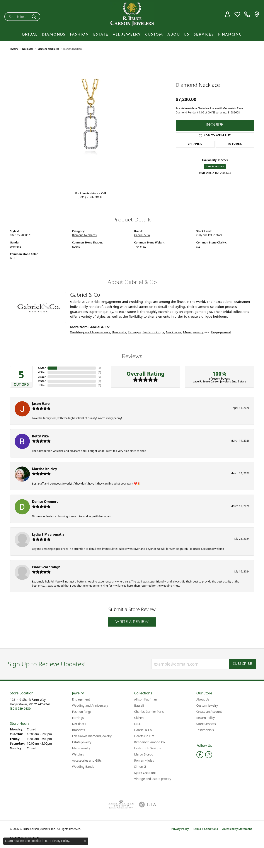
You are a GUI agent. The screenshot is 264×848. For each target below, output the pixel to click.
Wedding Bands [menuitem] (83, 766)
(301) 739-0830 (91, 197)
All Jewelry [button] (127, 34)
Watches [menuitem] (78, 754)
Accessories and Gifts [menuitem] (87, 760)
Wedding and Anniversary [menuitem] (90, 705)
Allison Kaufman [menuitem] (145, 699)
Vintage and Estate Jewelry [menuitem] (152, 779)
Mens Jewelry (193, 332)
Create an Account (209, 711)
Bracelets (119, 332)
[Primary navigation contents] (132, 35)
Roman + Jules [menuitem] (144, 760)
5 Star (42, 368)
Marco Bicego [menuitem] (143, 754)
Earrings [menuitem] (78, 718)
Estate (100, 34)
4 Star (42, 372)
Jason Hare (41, 403)
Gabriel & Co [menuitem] (143, 730)
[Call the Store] (20, 708)
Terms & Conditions (205, 829)
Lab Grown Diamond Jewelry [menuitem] (92, 736)
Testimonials (205, 730)
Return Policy (205, 718)
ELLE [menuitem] (137, 724)
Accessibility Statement (237, 829)
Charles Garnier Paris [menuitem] (149, 711)
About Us (178, 34)
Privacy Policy (180, 829)
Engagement (221, 332)
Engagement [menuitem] (81, 699)
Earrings (134, 332)
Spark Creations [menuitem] (145, 773)
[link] (247, 14)
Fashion (79, 34)
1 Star (42, 385)
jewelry (14, 48)
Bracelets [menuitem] (78, 730)
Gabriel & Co (142, 235)
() (99, 368)
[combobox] (17, 17)
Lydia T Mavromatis (48, 534)
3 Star (42, 377)
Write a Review (132, 622)
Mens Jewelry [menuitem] (81, 748)
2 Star (42, 381)
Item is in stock (215, 166)
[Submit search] (35, 17)
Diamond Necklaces (48, 48)
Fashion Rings (153, 332)
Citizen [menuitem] (139, 718)
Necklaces (27, 48)
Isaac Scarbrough (46, 567)
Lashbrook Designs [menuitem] (147, 748)
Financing (230, 34)
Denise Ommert (45, 501)
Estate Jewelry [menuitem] (82, 742)
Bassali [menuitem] (139, 705)
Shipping (195, 144)
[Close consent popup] (84, 841)
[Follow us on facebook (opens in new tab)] (199, 754)
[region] (90, 122)
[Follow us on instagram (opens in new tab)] (208, 754)
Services (204, 34)
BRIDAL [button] (29, 34)
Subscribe (242, 664)
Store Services (206, 724)
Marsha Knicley (44, 469)
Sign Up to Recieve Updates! (47, 664)
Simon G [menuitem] (140, 766)
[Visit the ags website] (121, 804)
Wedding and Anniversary (90, 332)
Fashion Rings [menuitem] (82, 711)
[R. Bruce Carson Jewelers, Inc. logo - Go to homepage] (132, 14)
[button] (227, 14)
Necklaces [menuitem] (79, 724)
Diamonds (54, 34)
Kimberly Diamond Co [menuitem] (149, 742)
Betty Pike (40, 436)
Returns (235, 144)
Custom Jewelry (207, 705)
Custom (154, 34)
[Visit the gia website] (147, 804)
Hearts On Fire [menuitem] (144, 736)
